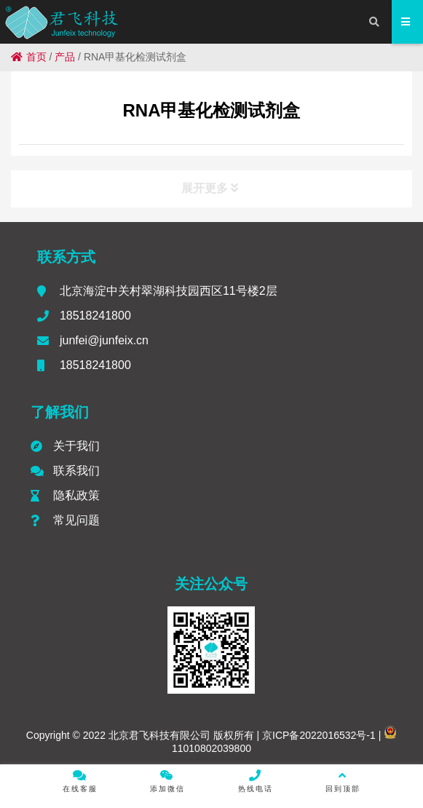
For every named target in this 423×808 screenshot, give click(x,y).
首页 (29, 57)
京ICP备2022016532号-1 (317, 735)
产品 (65, 57)
